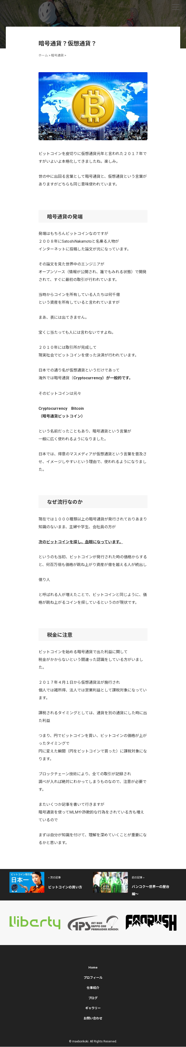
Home (93, 967)
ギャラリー (93, 1008)
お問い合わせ (93, 1018)
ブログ (93, 998)
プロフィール (93, 978)
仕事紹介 (93, 988)
